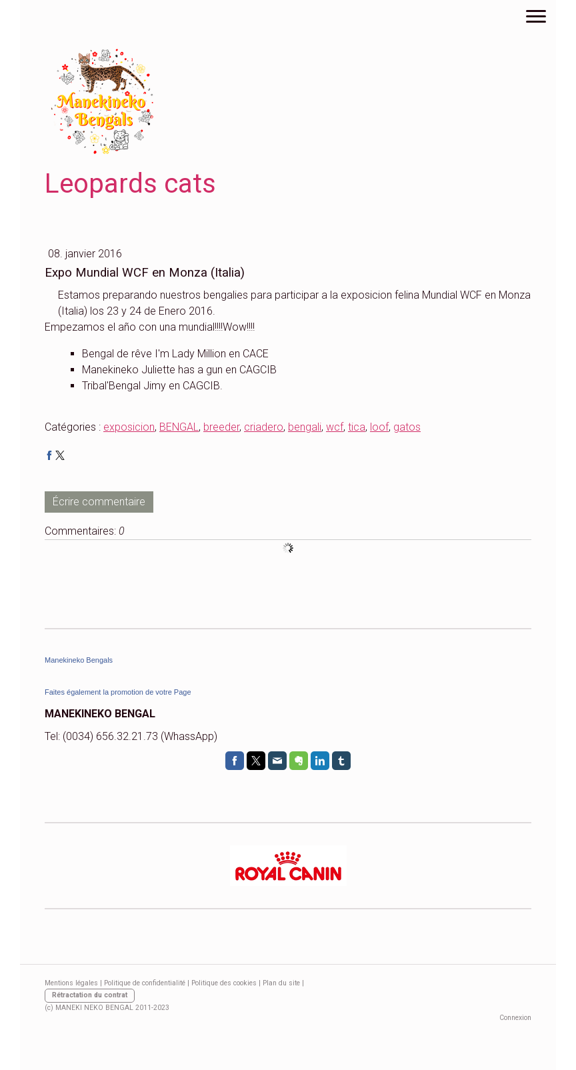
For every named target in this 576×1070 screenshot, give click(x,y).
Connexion (515, 1017)
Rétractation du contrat (89, 995)
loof (379, 427)
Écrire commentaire (99, 501)
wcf (334, 427)
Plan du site (281, 983)
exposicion (129, 427)
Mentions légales (71, 983)
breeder (221, 427)
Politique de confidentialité (144, 983)
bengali (304, 427)
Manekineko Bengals (79, 660)
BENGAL (179, 427)
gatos (407, 427)
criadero (263, 427)
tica (356, 427)
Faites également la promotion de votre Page (118, 692)
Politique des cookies (224, 983)
